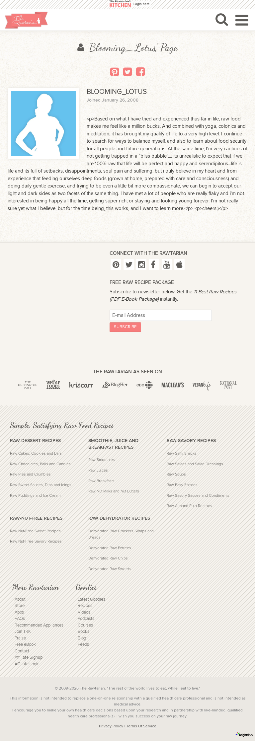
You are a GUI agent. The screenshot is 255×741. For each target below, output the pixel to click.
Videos (84, 612)
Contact (22, 651)
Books (83, 631)
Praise (20, 638)
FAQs (20, 618)
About (20, 599)
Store (20, 605)
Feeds (83, 644)
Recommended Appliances (39, 625)
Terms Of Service (141, 726)
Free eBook (25, 644)
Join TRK (23, 631)
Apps (19, 612)
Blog (82, 638)
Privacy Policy (111, 726)
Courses (85, 625)
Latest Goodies (91, 599)
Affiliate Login (27, 664)
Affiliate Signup (28, 657)
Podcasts (86, 618)
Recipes (85, 605)
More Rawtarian (35, 587)
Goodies (86, 587)
